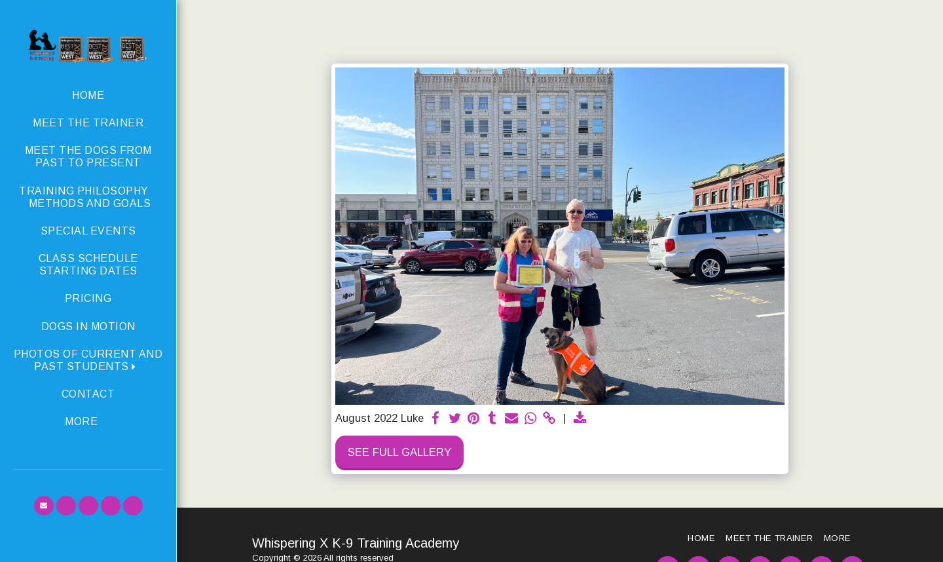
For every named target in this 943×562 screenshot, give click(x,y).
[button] (88, 360)
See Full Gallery (399, 452)
